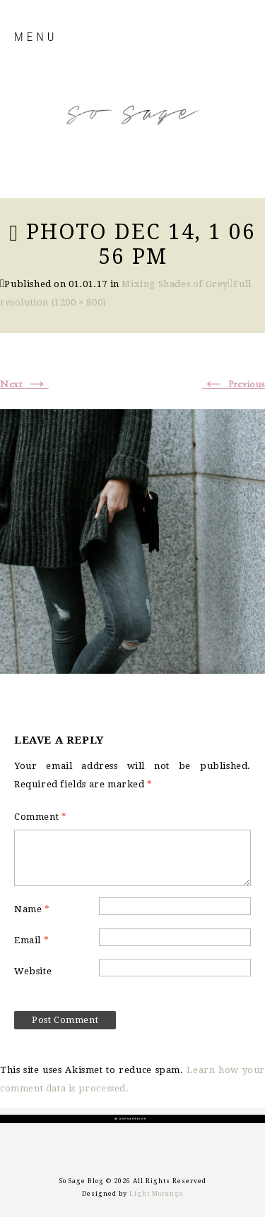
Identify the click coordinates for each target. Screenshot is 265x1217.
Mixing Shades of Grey (175, 284)
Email (31, 940)
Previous (233, 384)
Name (32, 909)
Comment (40, 816)
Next (24, 384)
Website (33, 971)
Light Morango (156, 1193)
